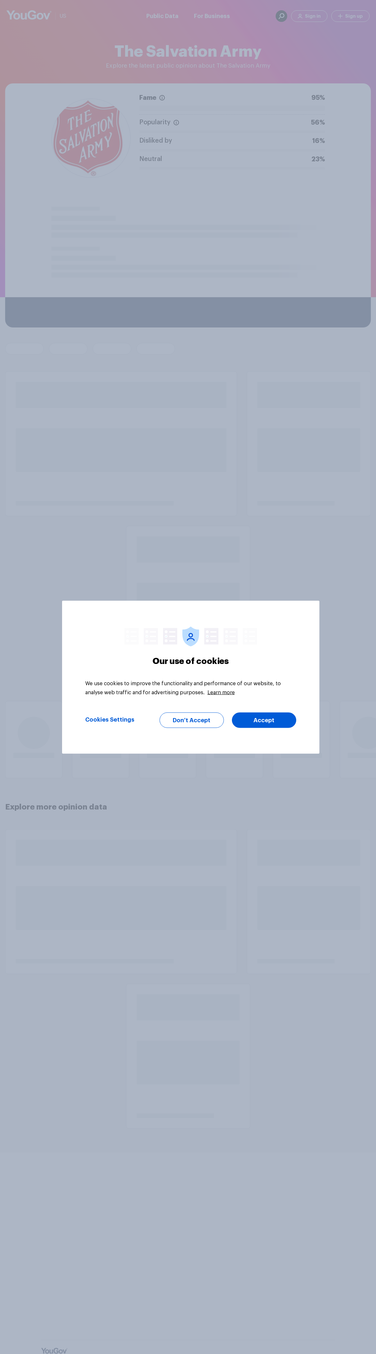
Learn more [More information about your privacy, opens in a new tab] (221, 692)
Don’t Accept (191, 720)
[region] (190, 677)
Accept (263, 720)
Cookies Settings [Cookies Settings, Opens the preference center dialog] (109, 719)
